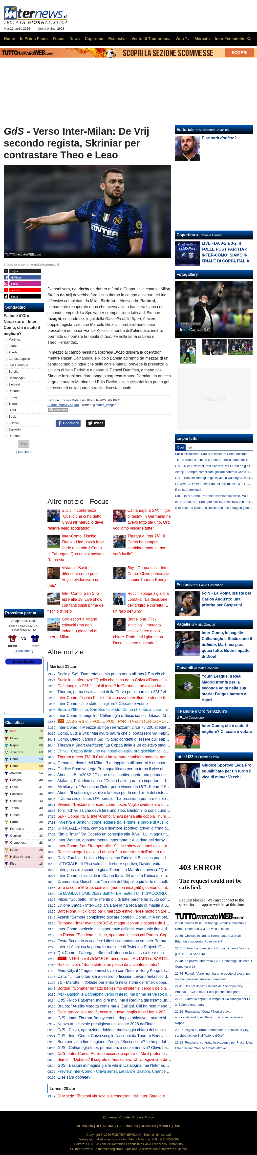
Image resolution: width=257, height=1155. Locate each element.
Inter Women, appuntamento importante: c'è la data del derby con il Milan (122, 840)
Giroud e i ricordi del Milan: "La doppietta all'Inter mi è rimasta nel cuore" (121, 763)
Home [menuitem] (9, 39)
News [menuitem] (74, 39)
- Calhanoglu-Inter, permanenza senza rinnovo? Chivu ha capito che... (123, 1048)
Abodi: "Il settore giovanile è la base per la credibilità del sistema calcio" (120, 793)
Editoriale (185, 130)
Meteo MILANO (23, 661)
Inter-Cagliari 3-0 (194, 330)
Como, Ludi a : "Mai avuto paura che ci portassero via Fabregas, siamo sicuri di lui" (133, 733)
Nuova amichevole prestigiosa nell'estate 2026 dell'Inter (106, 1024)
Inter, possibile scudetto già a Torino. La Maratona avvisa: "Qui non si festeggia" (127, 870)
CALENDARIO (127, 1126)
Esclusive (185, 585)
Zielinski (14, 384)
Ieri (190, 447)
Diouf (12, 410)
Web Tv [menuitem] (182, 39)
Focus (65, 400)
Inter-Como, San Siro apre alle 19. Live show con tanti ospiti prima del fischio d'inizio (131, 846)
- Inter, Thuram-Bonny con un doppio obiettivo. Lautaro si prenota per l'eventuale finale (138, 1018)
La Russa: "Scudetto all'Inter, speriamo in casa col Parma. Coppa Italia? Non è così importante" (141, 935)
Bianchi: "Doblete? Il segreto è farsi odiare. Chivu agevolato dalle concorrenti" (125, 1059)
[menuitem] (249, 39)
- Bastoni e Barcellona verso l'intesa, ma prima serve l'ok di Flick (117, 994)
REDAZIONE (105, 1126)
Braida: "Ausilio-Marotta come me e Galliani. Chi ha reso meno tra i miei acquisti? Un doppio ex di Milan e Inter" (155, 1006)
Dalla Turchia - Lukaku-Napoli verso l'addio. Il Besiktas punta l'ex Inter (119, 858)
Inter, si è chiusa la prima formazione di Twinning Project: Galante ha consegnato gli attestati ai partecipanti (151, 947)
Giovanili (184, 668)
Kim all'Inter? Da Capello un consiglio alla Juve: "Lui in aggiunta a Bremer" (123, 834)
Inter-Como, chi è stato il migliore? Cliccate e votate (103, 704)
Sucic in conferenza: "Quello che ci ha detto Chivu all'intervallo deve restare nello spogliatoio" (139, 680)
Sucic (12, 416)
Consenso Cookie (116, 1117)
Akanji (13, 346)
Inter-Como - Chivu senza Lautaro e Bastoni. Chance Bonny (118, 1071)
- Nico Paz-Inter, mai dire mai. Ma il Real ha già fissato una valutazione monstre (132, 1000)
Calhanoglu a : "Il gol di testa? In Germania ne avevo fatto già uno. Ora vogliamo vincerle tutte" (143, 686)
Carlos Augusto (19, 359)
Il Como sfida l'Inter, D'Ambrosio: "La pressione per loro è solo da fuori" (120, 798)
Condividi (68, 423)
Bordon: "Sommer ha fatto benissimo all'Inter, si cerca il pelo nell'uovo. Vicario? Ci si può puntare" (143, 988)
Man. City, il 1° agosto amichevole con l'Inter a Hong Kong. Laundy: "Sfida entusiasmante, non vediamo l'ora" (153, 970)
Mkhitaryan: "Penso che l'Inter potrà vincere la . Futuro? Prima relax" (121, 787)
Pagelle (183, 624)
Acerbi (13, 352)
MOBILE (165, 1126)
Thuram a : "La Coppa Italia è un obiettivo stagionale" (117, 745)
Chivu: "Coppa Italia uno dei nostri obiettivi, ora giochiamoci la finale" (118, 751)
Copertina (185, 235)
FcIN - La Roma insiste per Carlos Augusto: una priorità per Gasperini (226, 599)
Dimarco (15, 391)
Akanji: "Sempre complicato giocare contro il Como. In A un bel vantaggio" (122, 917)
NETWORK (85, 1126)
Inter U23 (184, 757)
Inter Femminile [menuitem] (229, 39)
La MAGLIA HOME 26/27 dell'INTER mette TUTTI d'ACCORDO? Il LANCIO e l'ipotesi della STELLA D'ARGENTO (157, 893)
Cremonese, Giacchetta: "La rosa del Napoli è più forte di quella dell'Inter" (122, 881)
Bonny (13, 397)
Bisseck (14, 423)
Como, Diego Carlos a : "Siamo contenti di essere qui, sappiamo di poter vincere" (132, 739)
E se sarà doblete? (188, 490)
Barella (14, 371)
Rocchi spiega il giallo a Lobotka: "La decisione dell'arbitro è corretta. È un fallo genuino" (135, 852)
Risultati (23, 452)
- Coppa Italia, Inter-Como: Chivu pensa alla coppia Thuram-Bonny (149, 574)
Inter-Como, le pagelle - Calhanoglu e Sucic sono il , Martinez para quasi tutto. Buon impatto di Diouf (152, 715)
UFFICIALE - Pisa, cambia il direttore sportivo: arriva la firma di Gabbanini (122, 828)
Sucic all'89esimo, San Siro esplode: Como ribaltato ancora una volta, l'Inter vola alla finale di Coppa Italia (150, 709)
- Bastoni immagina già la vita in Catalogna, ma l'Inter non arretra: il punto (126, 1065)
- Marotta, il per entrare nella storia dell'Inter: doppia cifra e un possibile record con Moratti (146, 982)
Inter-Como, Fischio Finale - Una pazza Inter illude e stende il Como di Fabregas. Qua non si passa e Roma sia (76, 548)
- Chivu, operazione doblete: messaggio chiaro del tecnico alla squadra (124, 1030)
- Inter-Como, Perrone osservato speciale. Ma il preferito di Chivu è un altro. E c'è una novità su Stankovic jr (156, 1053)
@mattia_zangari (104, 405)
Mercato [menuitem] (202, 39)
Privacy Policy (143, 1117)
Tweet (95, 423)
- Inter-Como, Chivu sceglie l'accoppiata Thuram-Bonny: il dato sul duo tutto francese (136, 1036)
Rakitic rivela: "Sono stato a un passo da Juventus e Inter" (108, 964)
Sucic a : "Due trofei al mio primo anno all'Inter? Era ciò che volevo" (120, 674)
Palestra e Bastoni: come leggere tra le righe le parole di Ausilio (113, 822)
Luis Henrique (18, 365)
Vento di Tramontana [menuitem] (151, 39)
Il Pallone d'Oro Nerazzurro (201, 711)
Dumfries (15, 436)
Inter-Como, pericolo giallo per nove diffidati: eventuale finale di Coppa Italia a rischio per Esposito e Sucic (150, 929)
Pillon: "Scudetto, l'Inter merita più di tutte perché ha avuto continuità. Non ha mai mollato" (136, 899)
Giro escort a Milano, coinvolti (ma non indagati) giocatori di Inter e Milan (121, 887)
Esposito (15, 429)
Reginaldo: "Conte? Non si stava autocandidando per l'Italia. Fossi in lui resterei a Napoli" (208, 1017)
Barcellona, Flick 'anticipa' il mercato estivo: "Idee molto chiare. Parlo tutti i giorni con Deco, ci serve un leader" (138, 631)
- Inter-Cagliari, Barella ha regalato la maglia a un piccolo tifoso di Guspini (135, 905)
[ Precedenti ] (23, 651)
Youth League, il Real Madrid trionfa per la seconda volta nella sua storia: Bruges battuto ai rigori (224, 688)
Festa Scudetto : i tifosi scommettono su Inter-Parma (112, 941)
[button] (23, 444)
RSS (177, 1126)
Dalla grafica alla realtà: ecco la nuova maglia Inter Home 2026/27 (115, 1012)
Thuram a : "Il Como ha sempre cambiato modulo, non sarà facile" (122, 757)
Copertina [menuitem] (94, 39)
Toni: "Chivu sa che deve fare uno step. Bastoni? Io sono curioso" (114, 810)
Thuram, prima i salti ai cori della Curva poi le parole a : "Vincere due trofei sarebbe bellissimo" (143, 692)
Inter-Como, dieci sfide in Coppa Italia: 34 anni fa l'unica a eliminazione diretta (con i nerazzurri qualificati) (150, 876)
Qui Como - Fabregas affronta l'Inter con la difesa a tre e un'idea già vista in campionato (134, 953)
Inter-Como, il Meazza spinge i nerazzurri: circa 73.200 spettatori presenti (122, 727)
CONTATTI (148, 1126)
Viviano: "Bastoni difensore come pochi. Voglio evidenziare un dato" (117, 804)
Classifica (14, 723)
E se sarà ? (74, 1077)
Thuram (14, 404)
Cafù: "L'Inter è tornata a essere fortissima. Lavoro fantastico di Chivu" (119, 976)
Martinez (15, 339)
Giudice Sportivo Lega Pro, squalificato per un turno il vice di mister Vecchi (123, 769)
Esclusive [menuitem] (117, 39)
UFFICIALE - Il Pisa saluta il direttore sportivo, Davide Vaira (110, 864)
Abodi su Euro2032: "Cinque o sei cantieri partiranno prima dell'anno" (117, 775)
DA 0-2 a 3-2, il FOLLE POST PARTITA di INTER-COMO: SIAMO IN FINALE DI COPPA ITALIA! (145, 721)
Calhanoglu (17, 378)
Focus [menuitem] (58, 39)
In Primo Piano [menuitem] (34, 39)
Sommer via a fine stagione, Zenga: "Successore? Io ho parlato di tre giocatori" (127, 1042)
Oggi (180, 447)
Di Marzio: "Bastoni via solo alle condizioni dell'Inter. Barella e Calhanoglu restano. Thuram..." (139, 1096)
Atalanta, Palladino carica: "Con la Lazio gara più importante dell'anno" (119, 781)
